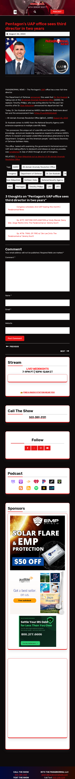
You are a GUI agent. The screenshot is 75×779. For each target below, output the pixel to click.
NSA (10, 187)
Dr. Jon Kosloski (60, 97)
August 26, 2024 (17, 34)
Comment (10, 257)
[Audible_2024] (37, 593)
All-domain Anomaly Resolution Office (37, 100)
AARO (15, 167)
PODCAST (58, 11)
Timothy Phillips (36, 187)
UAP (43, 90)
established (14, 152)
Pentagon (20, 187)
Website (8, 323)
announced (35, 97)
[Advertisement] (19, 698)
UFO (58, 187)
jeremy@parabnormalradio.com (54, 775)
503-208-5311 (59, 778)
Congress (12, 173)
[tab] (15, 12)
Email (8, 309)
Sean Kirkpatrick (27, 105)
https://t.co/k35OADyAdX (45, 113)
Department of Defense (31, 173)
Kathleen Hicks (30, 180)
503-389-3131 (21, 775)
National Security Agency (52, 180)
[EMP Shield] (37, 543)
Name (8, 295)
